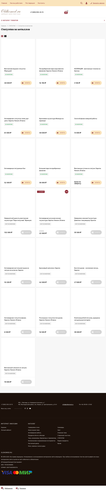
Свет (59, 430)
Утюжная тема (62, 432)
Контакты (41, 3)
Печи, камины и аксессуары (36, 446)
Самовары (61, 427)
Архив (59, 443)
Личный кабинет (6, 430)
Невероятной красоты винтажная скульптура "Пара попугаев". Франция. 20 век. (18, 220)
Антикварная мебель (34, 432)
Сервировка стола (33, 427)
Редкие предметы (63, 440)
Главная (4, 3)
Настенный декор (33, 443)
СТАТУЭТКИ (61, 438)
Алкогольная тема (33, 430)
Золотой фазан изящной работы (85, 118)
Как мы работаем (16, 3)
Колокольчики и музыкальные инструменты (41, 440)
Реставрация (30, 3)
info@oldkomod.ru (67, 404)
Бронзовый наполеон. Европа (49, 268)
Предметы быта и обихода (36, 435)
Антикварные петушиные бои (14, 168)
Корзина (3, 427)
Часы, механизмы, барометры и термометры (42, 438)
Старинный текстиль (64, 435)
